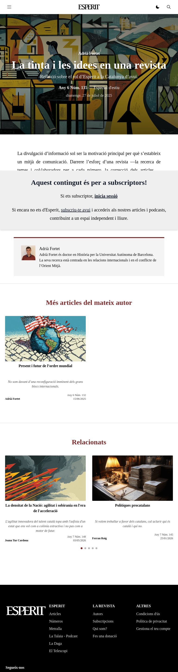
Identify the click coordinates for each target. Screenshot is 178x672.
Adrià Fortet (89, 53)
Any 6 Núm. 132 (76, 395)
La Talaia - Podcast (63, 636)
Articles (55, 614)
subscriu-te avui (75, 209)
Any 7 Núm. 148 (76, 536)
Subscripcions (103, 621)
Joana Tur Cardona (16, 540)
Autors (98, 614)
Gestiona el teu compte (153, 629)
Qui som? (100, 629)
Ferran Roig (99, 538)
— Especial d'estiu (89, 87)
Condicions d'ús (148, 614)
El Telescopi (58, 651)
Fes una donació (105, 636)
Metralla (55, 629)
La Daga (55, 643)
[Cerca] (168, 6)
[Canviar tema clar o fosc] (157, 6)
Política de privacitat (151, 621)
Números (56, 621)
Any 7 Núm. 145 (163, 534)
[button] (82, 548)
